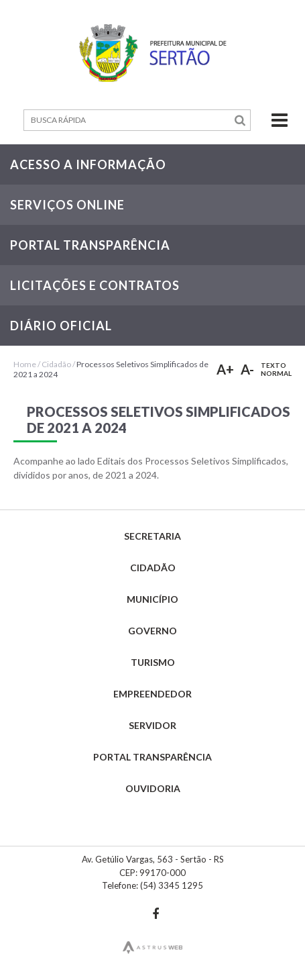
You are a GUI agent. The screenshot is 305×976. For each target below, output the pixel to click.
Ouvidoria (152, 788)
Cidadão (56, 364)
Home (24, 364)
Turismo (153, 662)
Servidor (152, 725)
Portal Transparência (152, 757)
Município (152, 599)
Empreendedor (152, 693)
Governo (152, 630)
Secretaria (152, 536)
